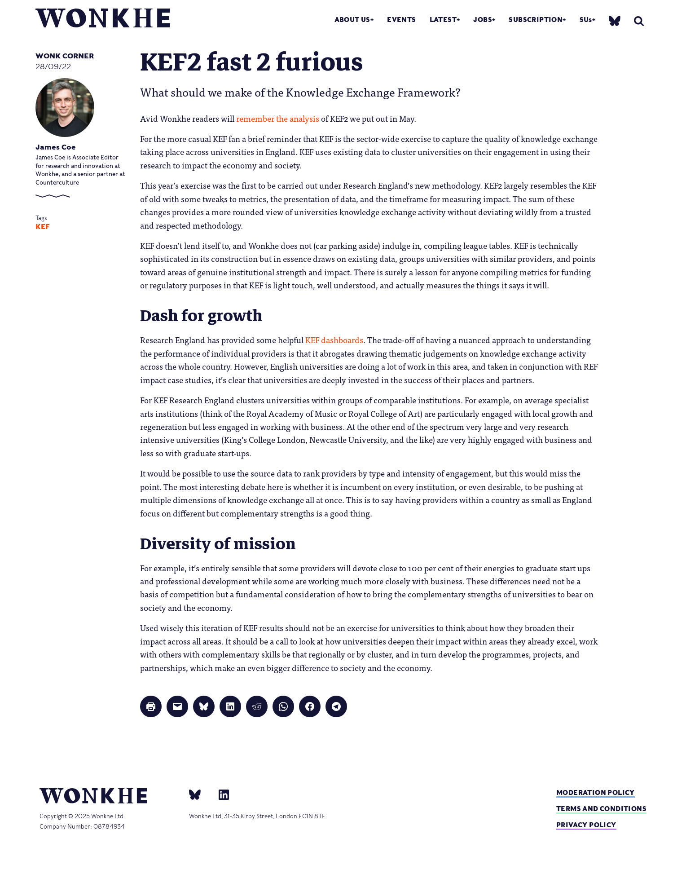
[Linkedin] (220, 794)
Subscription (536, 19)
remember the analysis (276, 118)
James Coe (55, 147)
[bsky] (614, 20)
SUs (586, 19)
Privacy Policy (586, 825)
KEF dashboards (333, 339)
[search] (639, 21)
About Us (352, 19)
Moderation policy (595, 792)
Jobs (482, 19)
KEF (42, 227)
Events (401, 19)
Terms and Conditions (601, 808)
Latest (443, 19)
